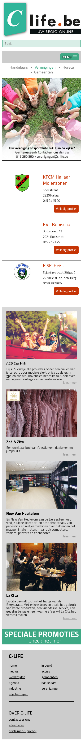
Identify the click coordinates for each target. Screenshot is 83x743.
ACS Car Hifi (16, 363)
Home (13, 665)
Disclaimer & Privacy (22, 731)
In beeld (47, 665)
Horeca (68, 67)
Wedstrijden (17, 676)
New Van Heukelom (22, 513)
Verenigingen (45, 67)
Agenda (14, 682)
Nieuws (14, 671)
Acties (46, 671)
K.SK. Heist (53, 265)
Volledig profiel (66, 208)
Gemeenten (43, 72)
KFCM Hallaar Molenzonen (56, 180)
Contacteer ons (19, 719)
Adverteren (16, 725)
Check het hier (44, 640)
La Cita (12, 595)
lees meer (70, 382)
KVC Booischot (57, 224)
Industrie (15, 688)
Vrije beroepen (18, 694)
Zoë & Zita (15, 442)
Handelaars (18, 67)
